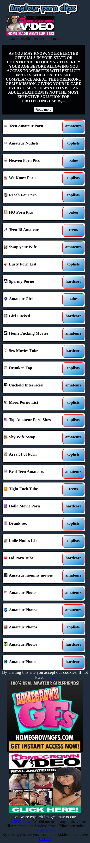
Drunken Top (33, 368)
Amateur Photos (33, 593)
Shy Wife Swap (33, 438)
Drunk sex (33, 524)
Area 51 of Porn (33, 455)
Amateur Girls (33, 299)
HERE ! (45, 839)
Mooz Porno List (33, 403)
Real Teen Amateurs (33, 472)
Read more (44, 109)
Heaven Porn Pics (33, 161)
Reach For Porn (33, 196)
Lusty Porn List (33, 265)
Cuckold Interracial (33, 386)
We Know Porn (33, 178)
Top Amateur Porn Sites (33, 420)
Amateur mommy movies (33, 576)
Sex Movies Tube (33, 351)
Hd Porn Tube (33, 559)
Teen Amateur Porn (33, 126)
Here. (50, 677)
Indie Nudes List (33, 541)
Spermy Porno (33, 282)
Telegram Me (45, 830)
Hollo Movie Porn (33, 507)
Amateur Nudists (33, 144)
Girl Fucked (33, 317)
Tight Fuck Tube (33, 489)
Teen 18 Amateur (33, 230)
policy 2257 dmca (16, 821)
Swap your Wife (33, 247)
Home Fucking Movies (33, 334)
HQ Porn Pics (33, 213)
